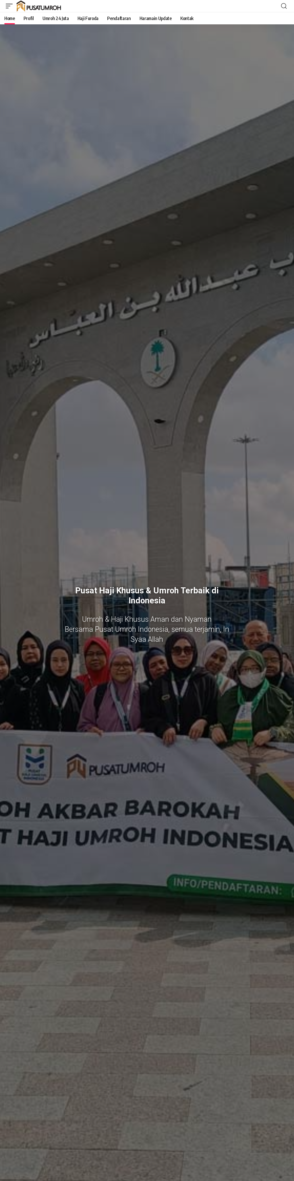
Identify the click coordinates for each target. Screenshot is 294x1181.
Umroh (166, 590)
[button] (11, 6)
